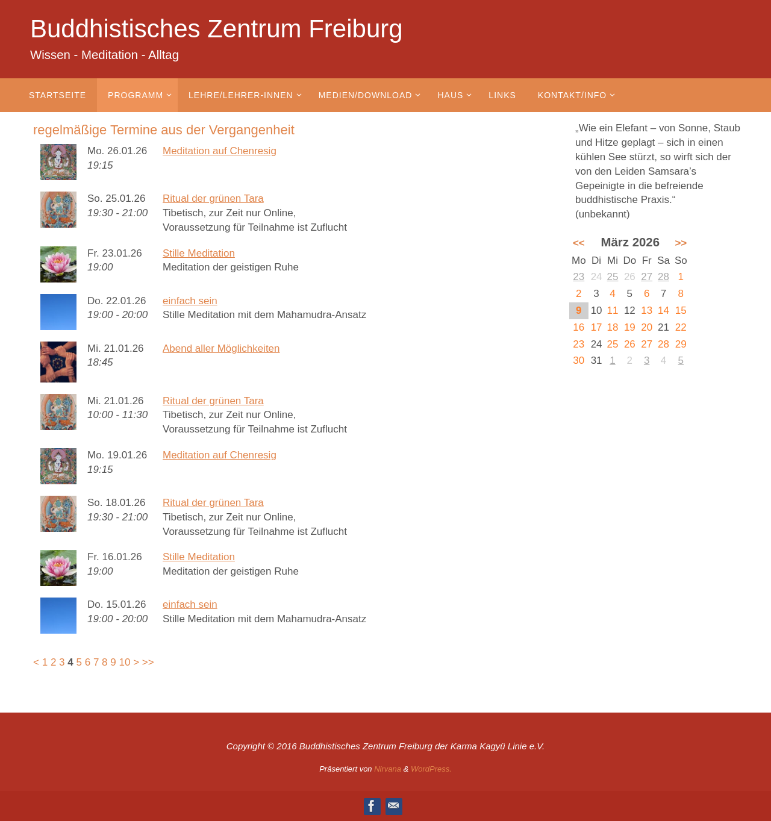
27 (646, 277)
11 (613, 310)
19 (629, 327)
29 (681, 344)
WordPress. (431, 768)
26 (629, 344)
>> (148, 662)
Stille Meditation (199, 253)
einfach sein (190, 301)
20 (646, 327)
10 (125, 662)
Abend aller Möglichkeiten (221, 348)
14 (663, 310)
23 (578, 277)
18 (613, 327)
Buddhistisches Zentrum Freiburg (216, 28)
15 (681, 310)
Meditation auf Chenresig (219, 151)
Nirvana (387, 768)
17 (596, 327)
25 (613, 277)
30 (578, 360)
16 (578, 327)
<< (579, 243)
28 (663, 277)
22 (681, 327)
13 (646, 310)
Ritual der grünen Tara (213, 198)
